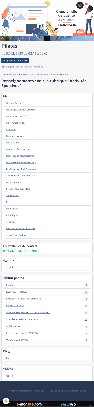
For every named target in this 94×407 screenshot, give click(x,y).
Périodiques (12, 215)
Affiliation (11, 129)
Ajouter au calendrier (15, 60)
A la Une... (10, 222)
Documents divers (15, 136)
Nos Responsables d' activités (20, 109)
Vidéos (9, 376)
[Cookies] (6, 401)
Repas (9, 202)
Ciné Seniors (12, 195)
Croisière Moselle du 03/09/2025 (47, 319)
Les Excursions (13, 182)
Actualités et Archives (16, 235)
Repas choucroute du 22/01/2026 (47, 333)
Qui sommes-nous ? (16, 116)
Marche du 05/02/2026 (47, 340)
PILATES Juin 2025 (47, 305)
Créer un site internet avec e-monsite (26, 390)
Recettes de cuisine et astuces (20, 228)
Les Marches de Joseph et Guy (21, 162)
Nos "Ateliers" (13, 142)
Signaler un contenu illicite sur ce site (67, 390)
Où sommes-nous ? (15, 123)
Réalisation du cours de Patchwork (47, 298)
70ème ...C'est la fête (16, 103)
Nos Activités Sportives (17, 149)
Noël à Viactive (47, 326)
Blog (8, 358)
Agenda (10, 267)
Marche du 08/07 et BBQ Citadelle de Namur (47, 312)
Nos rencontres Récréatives (20, 156)
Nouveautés (12, 208)
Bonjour (47, 285)
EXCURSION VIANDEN (47, 292)
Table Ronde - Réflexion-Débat (21, 175)
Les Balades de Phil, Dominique (21, 169)
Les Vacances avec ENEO (18, 189)
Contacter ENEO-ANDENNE (20, 251)
